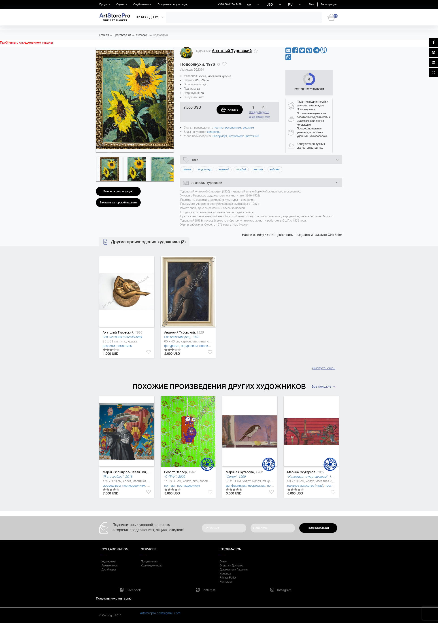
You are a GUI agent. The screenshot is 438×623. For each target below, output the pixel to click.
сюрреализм (112, 485)
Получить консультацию (172, 4)
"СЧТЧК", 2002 (174, 476)
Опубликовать (142, 4)
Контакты (226, 581)
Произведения (122, 35)
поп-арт (169, 485)
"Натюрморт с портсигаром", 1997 (312, 476)
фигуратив (171, 346)
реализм (248, 127)
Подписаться (318, 528)
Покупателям (149, 561)
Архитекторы (110, 565)
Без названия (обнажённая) (122, 337)
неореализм (256, 485)
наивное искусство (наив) (305, 485)
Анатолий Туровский (232, 51)
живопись (213, 131)
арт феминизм (236, 485)
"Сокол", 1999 (236, 476)
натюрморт (220, 136)
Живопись (142, 35)
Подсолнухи (160, 35)
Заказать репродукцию (118, 191)
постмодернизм (210, 346)
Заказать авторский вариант (118, 202)
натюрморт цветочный (244, 136)
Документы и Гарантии (234, 569)
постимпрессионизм (227, 127)
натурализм (189, 346)
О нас (223, 561)
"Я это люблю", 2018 (118, 476)
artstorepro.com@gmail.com (160, 613)
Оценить (121, 4)
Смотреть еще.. (323, 368)
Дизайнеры (109, 569)
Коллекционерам (151, 565)
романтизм (124, 346)
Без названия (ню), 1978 (181, 337)
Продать (104, 4)
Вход (312, 4)
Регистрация (328, 4)
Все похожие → (323, 386)
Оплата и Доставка (231, 565)
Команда (225, 573)
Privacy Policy (228, 577)
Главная (104, 35)
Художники (109, 561)
